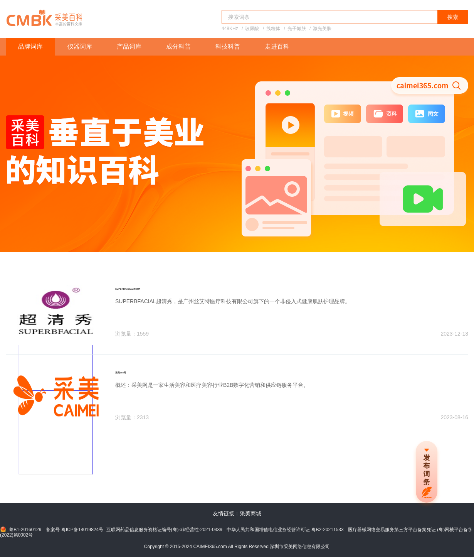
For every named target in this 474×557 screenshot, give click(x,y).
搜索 (452, 17)
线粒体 (273, 28)
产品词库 (129, 46)
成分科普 (178, 46)
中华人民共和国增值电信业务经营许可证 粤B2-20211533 (285, 529)
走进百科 (277, 46)
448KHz (230, 28)
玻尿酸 (252, 28)
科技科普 (227, 46)
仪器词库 (79, 46)
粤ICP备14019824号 (82, 529)
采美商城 (250, 513)
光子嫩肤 (296, 28)
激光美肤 (322, 28)
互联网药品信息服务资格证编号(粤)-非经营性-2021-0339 (164, 529)
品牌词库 (30, 46)
